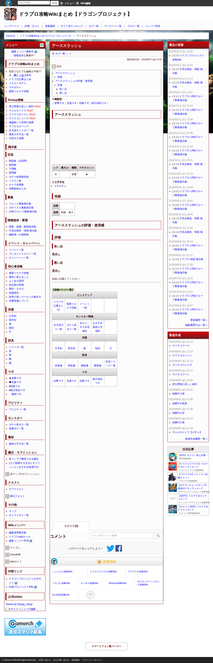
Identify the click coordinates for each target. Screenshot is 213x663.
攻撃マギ (59, 103)
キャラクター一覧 (19, 515)
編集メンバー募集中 (22, 51)
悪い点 (63, 92)
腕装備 (84, 365)
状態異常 (14, 292)
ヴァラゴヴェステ (182, 364)
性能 (59, 77)
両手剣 (71, 348)
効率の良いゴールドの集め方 (25, 296)
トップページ (11, 26)
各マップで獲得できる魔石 (24, 458)
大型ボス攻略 (16, 138)
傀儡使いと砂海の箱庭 (21, 122)
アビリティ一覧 (17, 409)
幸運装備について (19, 300)
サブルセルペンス (19, 126)
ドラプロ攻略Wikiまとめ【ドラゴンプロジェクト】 (75, 14)
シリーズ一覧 (16, 347)
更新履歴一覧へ (199, 320)
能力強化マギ (99, 103)
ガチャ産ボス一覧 (19, 424)
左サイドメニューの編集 (20, 609)
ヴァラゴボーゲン (19, 114)
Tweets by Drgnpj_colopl (18, 604)
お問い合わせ (44, 660)
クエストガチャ (17, 83)
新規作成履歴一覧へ (196, 438)
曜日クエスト (17, 496)
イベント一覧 (16, 249)
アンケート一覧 (113, 26)
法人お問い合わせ (61, 660)
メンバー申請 (152, 26)
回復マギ (84, 103)
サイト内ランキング (72, 26)
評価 (59, 85)
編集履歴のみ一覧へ (196, 325)
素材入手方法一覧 (19, 134)
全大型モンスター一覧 (21, 130)
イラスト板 (15, 180)
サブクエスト (16, 489)
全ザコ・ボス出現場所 (85, 327)
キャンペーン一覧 (19, 257)
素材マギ (16, 394)
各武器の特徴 (16, 284)
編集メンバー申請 (19, 540)
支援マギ (72, 103)
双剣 (97, 348)
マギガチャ (60, 186)
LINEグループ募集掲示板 (23, 211)
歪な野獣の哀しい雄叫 (21, 106)
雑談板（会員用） (19, 160)
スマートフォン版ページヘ (106, 646)
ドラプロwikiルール (19, 536)
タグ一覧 (94, 26)
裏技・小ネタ (16, 288)
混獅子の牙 (178, 413)
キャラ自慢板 (16, 184)
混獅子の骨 (178, 393)
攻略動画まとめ (17, 188)
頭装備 (58, 365)
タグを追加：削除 (70, 53)
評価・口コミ (32, 26)
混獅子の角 (178, 422)
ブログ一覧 (133, 26)
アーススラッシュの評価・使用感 (73, 80)
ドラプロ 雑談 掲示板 (191, 259)
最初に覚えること (19, 277)
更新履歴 (50, 26)
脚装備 (97, 365)
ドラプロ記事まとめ (58, 305)
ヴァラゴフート (181, 374)
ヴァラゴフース (181, 345)
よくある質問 (16, 280)
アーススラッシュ (65, 73)
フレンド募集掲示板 (20, 203)
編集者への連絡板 (19, 234)
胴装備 (71, 365)
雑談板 (12, 164)
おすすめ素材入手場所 (98, 327)
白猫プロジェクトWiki (21, 586)
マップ (12, 511)
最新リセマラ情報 (19, 91)
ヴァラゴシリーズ (19, 118)
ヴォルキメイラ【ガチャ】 (187, 432)
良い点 (63, 89)
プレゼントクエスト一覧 (22, 253)
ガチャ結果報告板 (19, 176)
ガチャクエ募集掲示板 (21, 207)
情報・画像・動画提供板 (22, 226)
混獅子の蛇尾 (179, 403)
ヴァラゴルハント (182, 355)
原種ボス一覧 (16, 428)
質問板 (12, 172)
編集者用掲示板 (17, 532)
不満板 (12, 168)
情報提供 (19, 55)
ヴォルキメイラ (17, 110)
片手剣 (58, 348)
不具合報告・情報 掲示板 (23, 230)
